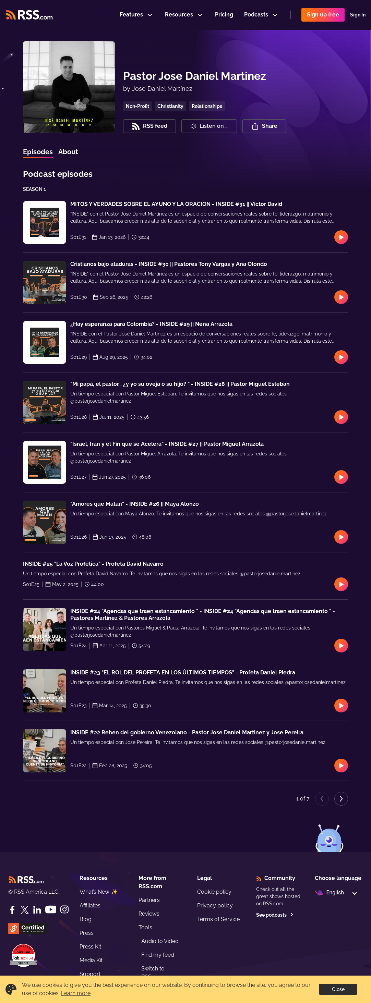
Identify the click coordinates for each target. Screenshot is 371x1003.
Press (87, 933)
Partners (149, 900)
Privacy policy (215, 905)
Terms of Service (218, 919)
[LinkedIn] (37, 910)
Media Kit (91, 960)
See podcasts (275, 915)
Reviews (149, 913)
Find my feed (157, 955)
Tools (145, 927)
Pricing (224, 15)
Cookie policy (214, 892)
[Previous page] (322, 799)
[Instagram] (64, 909)
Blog (86, 919)
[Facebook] (12, 910)
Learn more (76, 993)
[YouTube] (50, 909)
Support (90, 974)
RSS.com (273, 903)
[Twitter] (25, 910)
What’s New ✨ (99, 892)
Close (338, 989)
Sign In (358, 15)
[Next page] (341, 799)
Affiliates (90, 905)
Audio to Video (160, 941)
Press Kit (90, 946)
